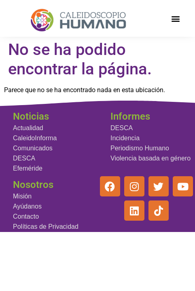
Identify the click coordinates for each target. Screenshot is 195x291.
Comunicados (33, 148)
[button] (175, 18)
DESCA (24, 158)
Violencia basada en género (150, 158)
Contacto (26, 216)
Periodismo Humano (139, 148)
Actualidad (28, 127)
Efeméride (27, 168)
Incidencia (125, 138)
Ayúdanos (27, 206)
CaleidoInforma (35, 138)
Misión (22, 196)
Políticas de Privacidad (45, 226)
